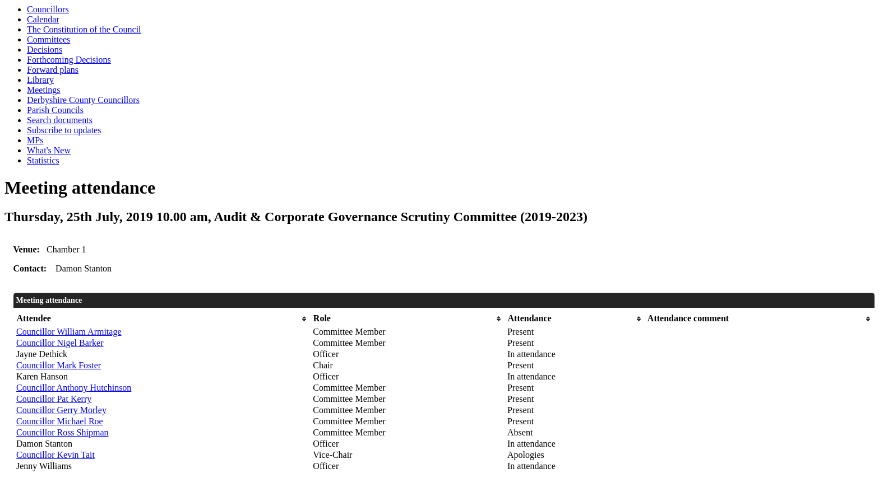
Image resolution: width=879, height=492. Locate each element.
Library (40, 80)
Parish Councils (55, 110)
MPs (35, 140)
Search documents (59, 120)
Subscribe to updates (64, 130)
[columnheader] (161, 318)
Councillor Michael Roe (59, 421)
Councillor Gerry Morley (61, 410)
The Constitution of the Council (84, 29)
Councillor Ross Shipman (62, 432)
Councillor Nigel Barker (60, 343)
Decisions (44, 49)
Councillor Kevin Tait (55, 455)
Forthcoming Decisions (69, 59)
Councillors (48, 9)
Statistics (43, 160)
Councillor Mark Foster (58, 365)
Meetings (44, 90)
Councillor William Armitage (68, 331)
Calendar (43, 19)
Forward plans (52, 69)
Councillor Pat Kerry (53, 399)
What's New (49, 150)
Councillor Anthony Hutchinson (73, 387)
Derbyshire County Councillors (83, 100)
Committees (48, 39)
